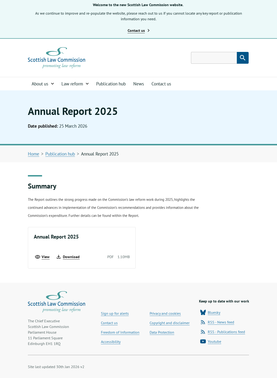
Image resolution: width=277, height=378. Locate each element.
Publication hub (111, 84)
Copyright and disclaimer (170, 322)
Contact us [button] (139, 30)
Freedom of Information (120, 332)
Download (68, 257)
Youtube (210, 341)
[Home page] (56, 57)
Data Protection (162, 332)
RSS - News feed (217, 322)
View (42, 256)
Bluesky (210, 312)
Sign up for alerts (115, 313)
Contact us (161, 84)
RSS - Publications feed (222, 332)
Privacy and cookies (165, 313)
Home (33, 154)
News (138, 84)
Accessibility (111, 341)
